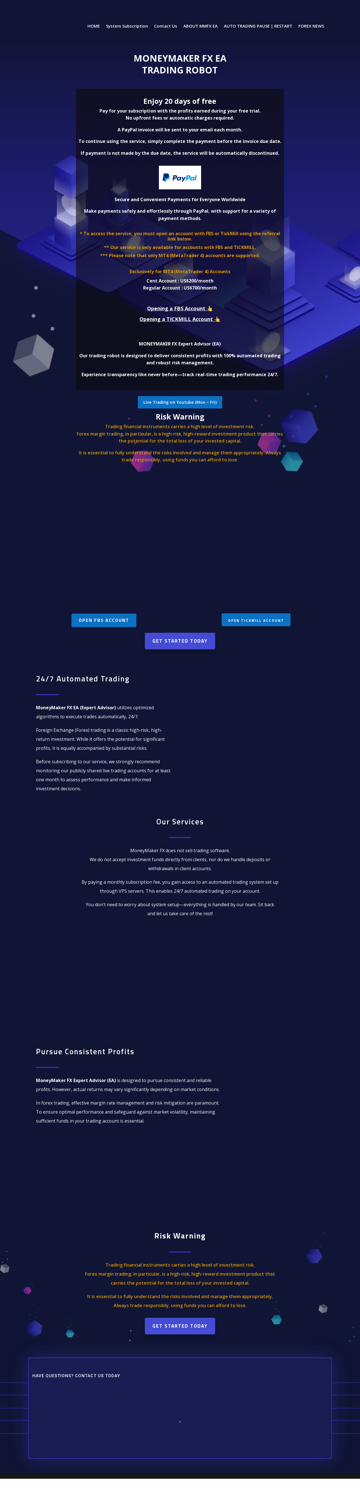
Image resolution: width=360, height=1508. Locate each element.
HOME (93, 26)
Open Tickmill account (256, 620)
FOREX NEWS (311, 26)
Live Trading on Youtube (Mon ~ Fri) (180, 402)
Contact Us (165, 26)
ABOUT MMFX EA (200, 26)
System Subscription (127, 26)
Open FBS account (104, 620)
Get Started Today (180, 641)
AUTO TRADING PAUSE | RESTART (258, 26)
